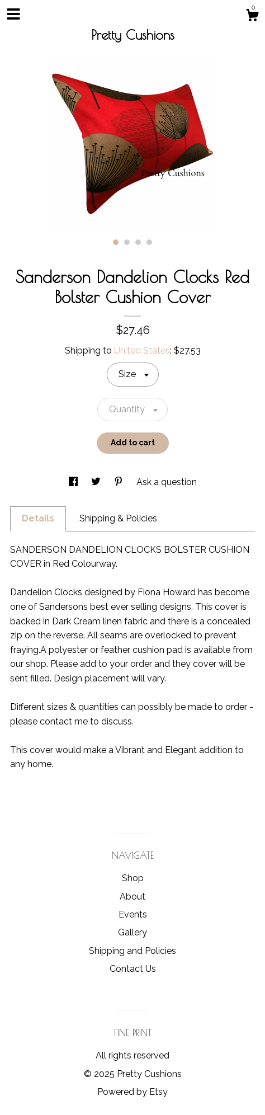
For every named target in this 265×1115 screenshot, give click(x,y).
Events (133, 914)
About (132, 896)
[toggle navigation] (13, 14)
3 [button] (138, 242)
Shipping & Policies (118, 518)
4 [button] (149, 242)
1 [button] (116, 242)
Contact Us (133, 968)
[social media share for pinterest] (119, 482)
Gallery (132, 932)
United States (142, 350)
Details (38, 518)
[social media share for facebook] (74, 482)
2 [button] (127, 242)
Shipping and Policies (132, 950)
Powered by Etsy (132, 1091)
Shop (133, 878)
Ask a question (166, 482)
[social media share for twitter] (97, 482)
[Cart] (252, 16)
